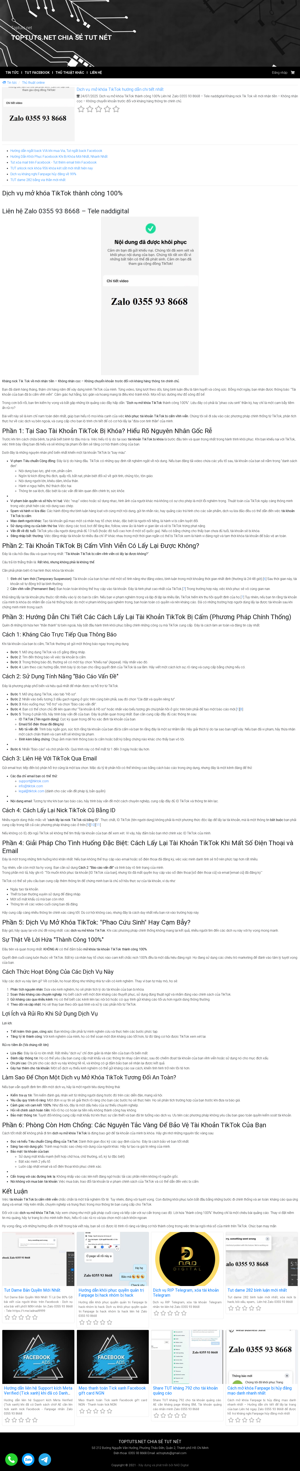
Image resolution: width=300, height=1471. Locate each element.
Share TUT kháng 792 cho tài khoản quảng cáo (185, 1390)
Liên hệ (94, 72)
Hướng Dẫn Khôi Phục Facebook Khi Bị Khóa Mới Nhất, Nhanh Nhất (59, 156)
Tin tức (12, 72)
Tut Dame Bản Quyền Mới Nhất (32, 1290)
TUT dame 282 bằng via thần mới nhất (37, 180)
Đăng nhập (280, 72)
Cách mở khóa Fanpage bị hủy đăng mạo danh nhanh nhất (260, 1390)
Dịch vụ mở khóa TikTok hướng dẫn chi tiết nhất (120, 89)
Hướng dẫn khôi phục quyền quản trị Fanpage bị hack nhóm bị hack (111, 1292)
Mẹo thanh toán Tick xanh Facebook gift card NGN (112, 1390)
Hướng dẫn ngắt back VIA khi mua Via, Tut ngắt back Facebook (56, 151)
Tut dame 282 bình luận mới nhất (257, 1290)
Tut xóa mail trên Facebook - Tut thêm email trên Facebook (53, 162)
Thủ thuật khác (68, 72)
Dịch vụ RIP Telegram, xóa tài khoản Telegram (186, 1292)
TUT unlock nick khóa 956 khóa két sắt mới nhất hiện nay (51, 168)
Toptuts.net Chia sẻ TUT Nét (61, 37)
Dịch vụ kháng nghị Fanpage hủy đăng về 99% (43, 174)
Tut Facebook (35, 72)
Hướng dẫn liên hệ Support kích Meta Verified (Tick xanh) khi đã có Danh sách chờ (38, 1393)
